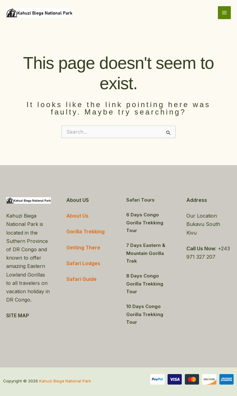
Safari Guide (81, 279)
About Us (77, 216)
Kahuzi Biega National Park (65, 380)
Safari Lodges (83, 263)
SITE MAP (17, 315)
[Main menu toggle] (224, 12)
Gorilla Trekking (85, 231)
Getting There (83, 247)
